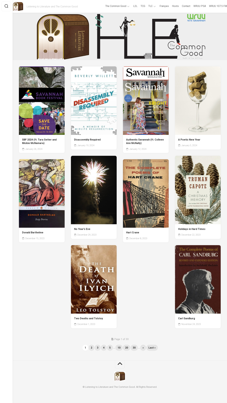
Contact (180, 6)
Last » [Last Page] (152, 347)
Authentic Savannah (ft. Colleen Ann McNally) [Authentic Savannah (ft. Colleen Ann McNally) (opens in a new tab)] (145, 141)
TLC (144, 6)
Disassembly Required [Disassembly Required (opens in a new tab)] (87, 139)
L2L (129, 6)
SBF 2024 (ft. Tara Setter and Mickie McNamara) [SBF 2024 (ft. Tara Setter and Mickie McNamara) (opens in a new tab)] (39, 141)
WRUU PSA (193, 6)
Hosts (169, 6)
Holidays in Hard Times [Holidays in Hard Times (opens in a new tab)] (191, 229)
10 (119, 347)
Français (158, 6)
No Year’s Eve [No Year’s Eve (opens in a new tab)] (82, 229)
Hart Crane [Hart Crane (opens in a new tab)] (132, 232)
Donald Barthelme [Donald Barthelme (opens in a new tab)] (32, 232)
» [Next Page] (143, 347)
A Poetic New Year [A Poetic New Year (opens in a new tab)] (189, 139)
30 (134, 347)
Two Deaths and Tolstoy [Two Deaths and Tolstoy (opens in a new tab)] (88, 318)
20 (126, 347)
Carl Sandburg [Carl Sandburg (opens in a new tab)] (186, 318)
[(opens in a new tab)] (42, 100)
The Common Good (109, 6)
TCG (136, 6)
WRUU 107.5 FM (212, 6)
